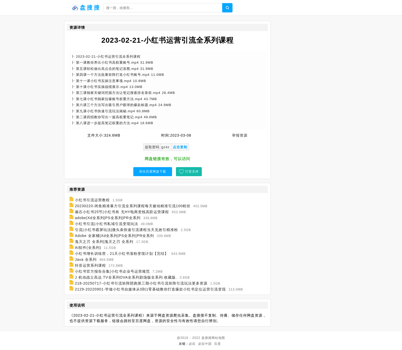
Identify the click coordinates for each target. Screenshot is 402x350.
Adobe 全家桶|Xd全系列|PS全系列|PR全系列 (114, 236)
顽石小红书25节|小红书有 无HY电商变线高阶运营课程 (122, 212)
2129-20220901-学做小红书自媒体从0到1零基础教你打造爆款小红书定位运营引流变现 (150, 289)
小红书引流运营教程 (92, 200)
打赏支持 (192, 171)
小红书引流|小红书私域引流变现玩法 (106, 224)
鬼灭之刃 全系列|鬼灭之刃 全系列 (104, 242)
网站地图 (218, 338)
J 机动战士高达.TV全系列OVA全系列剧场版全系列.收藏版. (126, 277)
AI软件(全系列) (88, 247)
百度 (217, 344)
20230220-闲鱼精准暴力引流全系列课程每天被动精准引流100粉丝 (132, 206)
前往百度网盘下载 (152, 171)
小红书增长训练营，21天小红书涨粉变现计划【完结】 (122, 253)
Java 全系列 (86, 259)
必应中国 (205, 344)
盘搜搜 (207, 338)
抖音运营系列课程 (90, 265)
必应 (192, 344)
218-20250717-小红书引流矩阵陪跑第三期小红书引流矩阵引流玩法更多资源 (141, 283)
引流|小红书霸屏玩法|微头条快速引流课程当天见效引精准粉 (126, 230)
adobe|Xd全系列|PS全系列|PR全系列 (108, 218)
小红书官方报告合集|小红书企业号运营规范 (112, 271)
